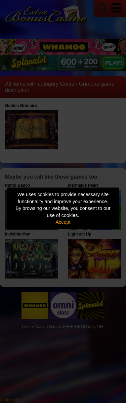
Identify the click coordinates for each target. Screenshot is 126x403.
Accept (63, 222)
